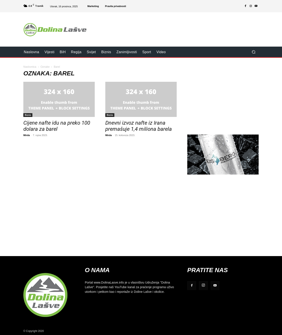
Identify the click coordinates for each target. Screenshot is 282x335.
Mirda (26, 135)
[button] (253, 52)
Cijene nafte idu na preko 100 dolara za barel (56, 126)
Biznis (28, 115)
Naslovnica (29, 67)
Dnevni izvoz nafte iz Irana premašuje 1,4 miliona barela (138, 126)
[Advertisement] (178, 26)
